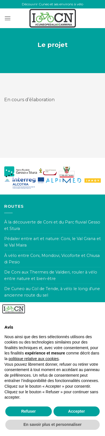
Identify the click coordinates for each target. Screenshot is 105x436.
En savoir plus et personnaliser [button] (53, 424)
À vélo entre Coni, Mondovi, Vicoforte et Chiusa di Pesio (52, 259)
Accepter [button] (76, 411)
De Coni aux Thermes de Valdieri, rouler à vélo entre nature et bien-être (50, 275)
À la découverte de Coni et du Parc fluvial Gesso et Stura (52, 225)
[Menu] (7, 18)
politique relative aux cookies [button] (34, 358)
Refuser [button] (28, 411)
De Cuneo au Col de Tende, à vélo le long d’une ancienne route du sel (52, 292)
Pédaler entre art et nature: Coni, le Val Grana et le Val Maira (52, 242)
